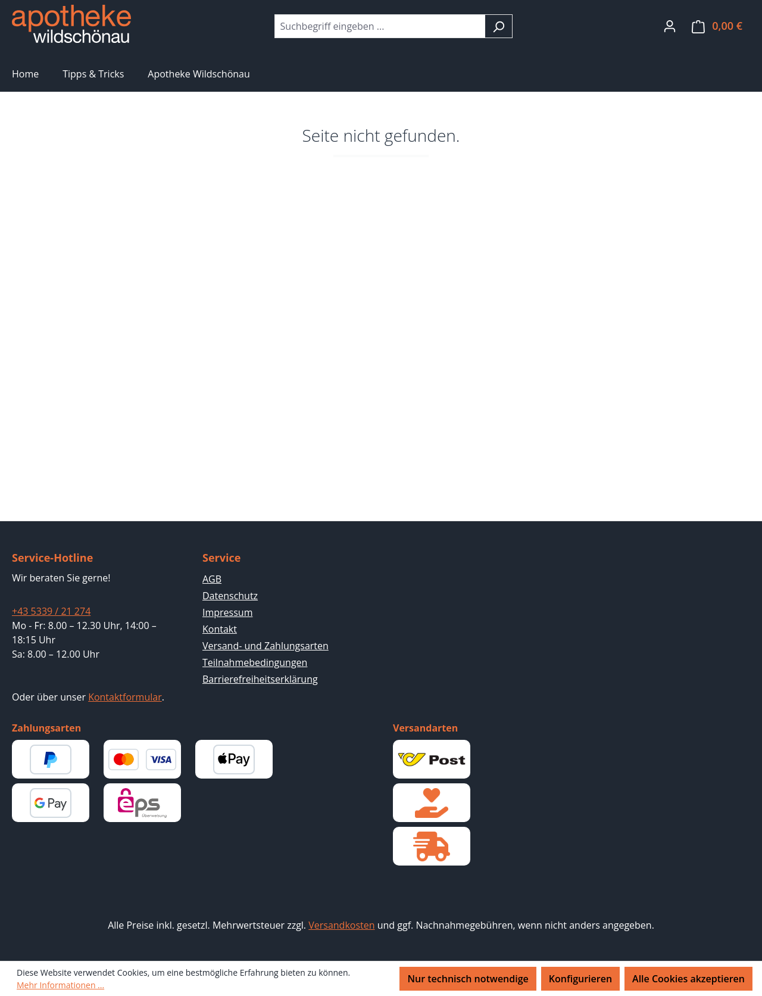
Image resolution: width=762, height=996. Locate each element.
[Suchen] (499, 26)
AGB (211, 579)
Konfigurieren (580, 978)
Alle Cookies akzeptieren (688, 978)
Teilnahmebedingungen (254, 662)
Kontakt (219, 629)
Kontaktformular (125, 697)
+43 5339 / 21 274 (51, 611)
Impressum (227, 612)
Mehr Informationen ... (60, 985)
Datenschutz (230, 595)
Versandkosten (341, 925)
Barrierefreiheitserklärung (260, 679)
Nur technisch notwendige (467, 978)
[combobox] (379, 26)
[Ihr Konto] (669, 26)
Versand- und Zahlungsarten (265, 645)
